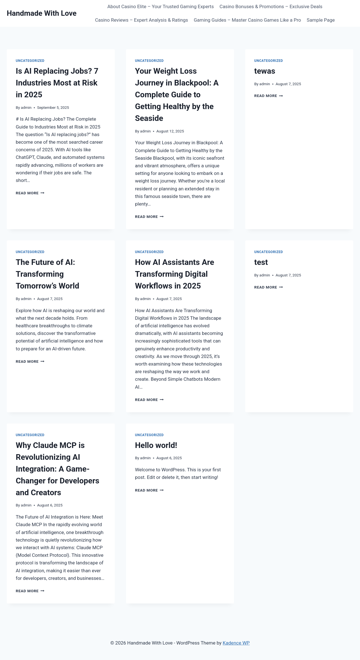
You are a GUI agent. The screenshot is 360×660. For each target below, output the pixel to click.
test (261, 262)
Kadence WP (236, 643)
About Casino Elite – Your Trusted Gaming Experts (160, 6)
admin (26, 107)
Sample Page (321, 20)
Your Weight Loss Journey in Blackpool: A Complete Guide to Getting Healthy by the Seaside (177, 94)
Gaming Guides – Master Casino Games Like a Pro (247, 20)
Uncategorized (30, 61)
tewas (264, 71)
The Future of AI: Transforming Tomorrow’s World (47, 274)
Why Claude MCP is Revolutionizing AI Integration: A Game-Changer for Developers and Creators (57, 469)
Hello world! (156, 445)
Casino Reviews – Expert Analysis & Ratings (141, 20)
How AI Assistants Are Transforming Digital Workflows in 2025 (174, 274)
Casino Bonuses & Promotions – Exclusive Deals (271, 6)
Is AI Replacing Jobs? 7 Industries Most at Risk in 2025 (57, 82)
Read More (30, 193)
